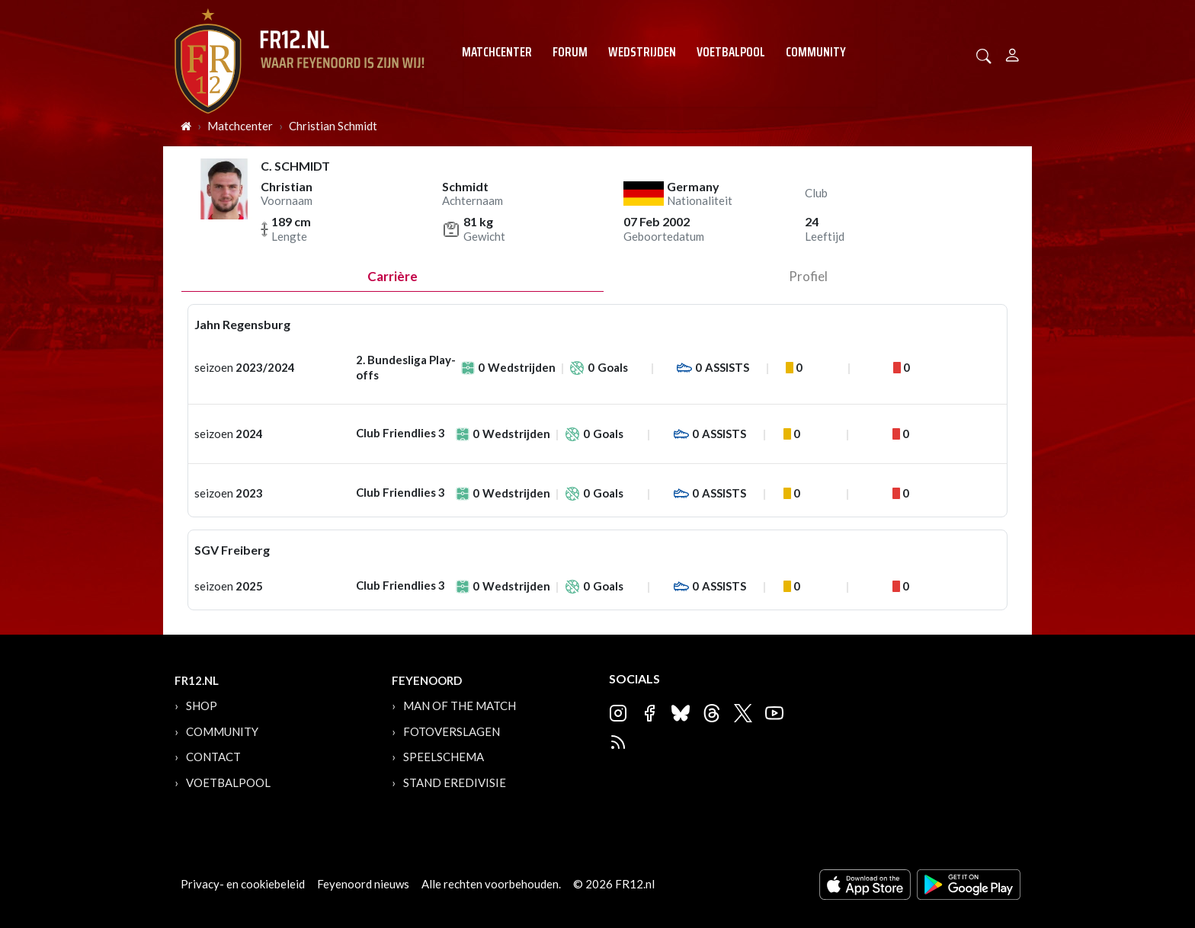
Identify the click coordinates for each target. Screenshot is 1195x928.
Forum (570, 52)
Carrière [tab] (392, 276)
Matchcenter (497, 52)
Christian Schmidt (333, 126)
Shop (201, 705)
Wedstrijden (642, 52)
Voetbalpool (731, 52)
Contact (213, 756)
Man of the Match (459, 705)
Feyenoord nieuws (363, 884)
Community (816, 52)
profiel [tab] (808, 276)
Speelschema (443, 756)
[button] (984, 54)
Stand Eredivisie (454, 782)
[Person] (1012, 53)
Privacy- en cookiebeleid (243, 884)
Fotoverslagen (451, 731)
